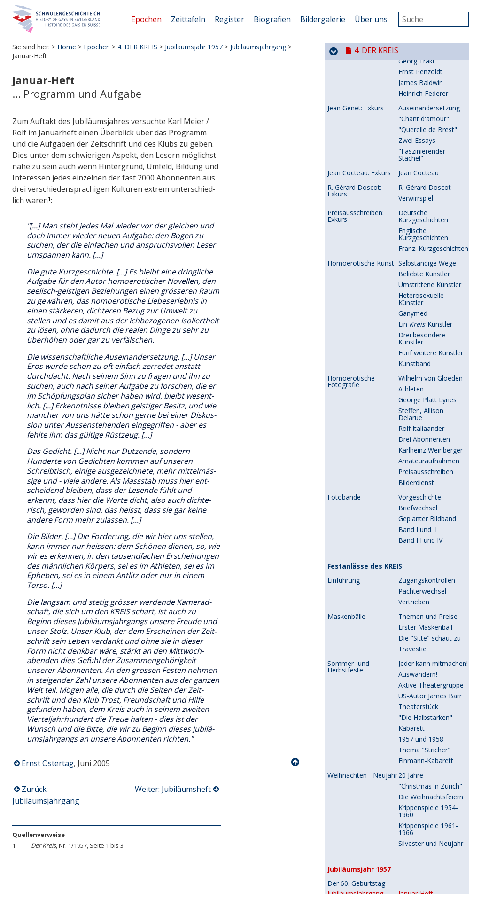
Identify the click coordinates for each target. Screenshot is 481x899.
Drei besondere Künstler (421, 234)
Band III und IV (420, 435)
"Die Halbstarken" (425, 613)
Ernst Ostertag (48, 763)
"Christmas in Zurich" (430, 681)
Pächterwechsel (422, 486)
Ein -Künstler (425, 219)
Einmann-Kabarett (425, 656)
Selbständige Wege (427, 158)
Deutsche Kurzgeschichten (423, 112)
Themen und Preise (428, 512)
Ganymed (412, 208)
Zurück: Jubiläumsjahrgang (45, 795)
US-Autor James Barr (430, 591)
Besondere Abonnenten (367, 883)
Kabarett (411, 623)
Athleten (411, 284)
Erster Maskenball (425, 522)
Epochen (146, 19)
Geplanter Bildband (427, 414)
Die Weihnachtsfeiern (430, 692)
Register (229, 19)
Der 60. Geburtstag (356, 779)
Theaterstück (418, 602)
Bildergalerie (322, 19)
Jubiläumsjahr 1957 (194, 46)
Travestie (412, 544)
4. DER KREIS (137, 46)
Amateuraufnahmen (428, 356)
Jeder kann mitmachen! (433, 559)
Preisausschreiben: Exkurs (355, 111)
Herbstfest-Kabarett (428, 836)
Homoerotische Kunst (360, 159)
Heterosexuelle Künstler (421, 195)
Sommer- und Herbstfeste (348, 562)
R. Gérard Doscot (424, 82)
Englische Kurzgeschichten (423, 130)
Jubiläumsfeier (419, 847)
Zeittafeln (188, 19)
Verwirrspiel (415, 93)
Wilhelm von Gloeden (430, 273)
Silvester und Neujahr (430, 739)
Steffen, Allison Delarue (420, 310)
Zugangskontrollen (426, 475)
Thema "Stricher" (424, 645)
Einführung (343, 476)
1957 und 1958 (420, 634)
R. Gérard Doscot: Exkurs (354, 86)
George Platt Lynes (427, 295)
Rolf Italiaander (421, 324)
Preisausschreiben (425, 367)
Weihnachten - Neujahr (362, 671)
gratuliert (420, 810)
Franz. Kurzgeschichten (433, 144)
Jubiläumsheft (419, 800)
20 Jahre (410, 670)
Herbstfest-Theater (427, 825)
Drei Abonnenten (424, 334)
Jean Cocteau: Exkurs (359, 68)
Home (66, 46)
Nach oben (296, 762)
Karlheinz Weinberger (430, 345)
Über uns (371, 19)
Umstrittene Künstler (429, 180)
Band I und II (417, 425)
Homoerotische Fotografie (351, 277)
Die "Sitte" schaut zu (429, 533)
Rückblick (341, 862)
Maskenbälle (346, 512)
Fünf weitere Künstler (430, 248)
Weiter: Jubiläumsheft (173, 789)
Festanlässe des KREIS (364, 462)
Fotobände (344, 393)
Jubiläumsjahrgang (258, 46)
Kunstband (414, 259)
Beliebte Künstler (424, 169)
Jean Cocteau (418, 68)
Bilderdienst (416, 378)
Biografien (272, 19)
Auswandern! (417, 569)
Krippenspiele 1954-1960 (428, 707)
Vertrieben (413, 497)
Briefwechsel (417, 403)
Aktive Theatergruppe (431, 580)
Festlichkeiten (348, 825)
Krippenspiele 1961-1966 (428, 725)
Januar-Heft (415, 789)
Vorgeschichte (419, 392)
